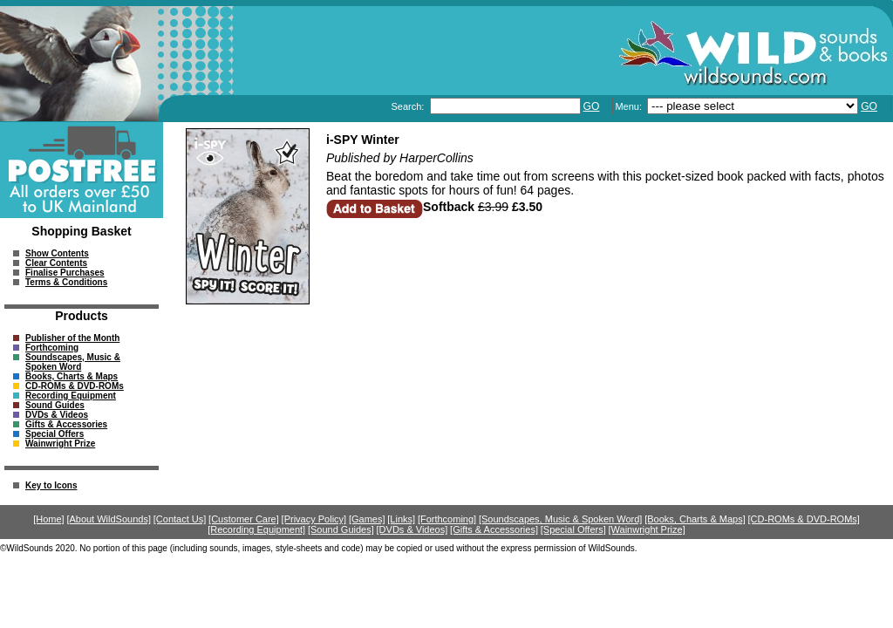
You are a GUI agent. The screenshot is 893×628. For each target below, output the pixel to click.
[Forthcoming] (447, 519)
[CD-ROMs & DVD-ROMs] (804, 519)
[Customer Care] (243, 519)
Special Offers (54, 434)
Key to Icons (51, 485)
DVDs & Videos (56, 415)
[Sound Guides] (341, 529)
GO (591, 106)
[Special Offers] (573, 529)
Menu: (629, 106)
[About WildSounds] (108, 519)
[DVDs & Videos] (412, 529)
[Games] (367, 519)
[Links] (401, 519)
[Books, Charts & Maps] (695, 519)
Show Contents (57, 253)
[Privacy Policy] (314, 519)
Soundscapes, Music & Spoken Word (72, 362)
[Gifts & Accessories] (494, 529)
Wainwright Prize (60, 443)
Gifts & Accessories (66, 424)
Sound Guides (55, 405)
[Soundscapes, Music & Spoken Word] (561, 519)
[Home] (48, 519)
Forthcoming (51, 347)
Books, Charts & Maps (71, 376)
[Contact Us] (180, 519)
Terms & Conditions (66, 282)
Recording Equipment (70, 395)
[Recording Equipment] (256, 529)
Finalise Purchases (65, 272)
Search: (408, 106)
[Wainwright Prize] (647, 529)
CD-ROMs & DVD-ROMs (74, 386)
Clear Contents (56, 263)
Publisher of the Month (72, 338)
